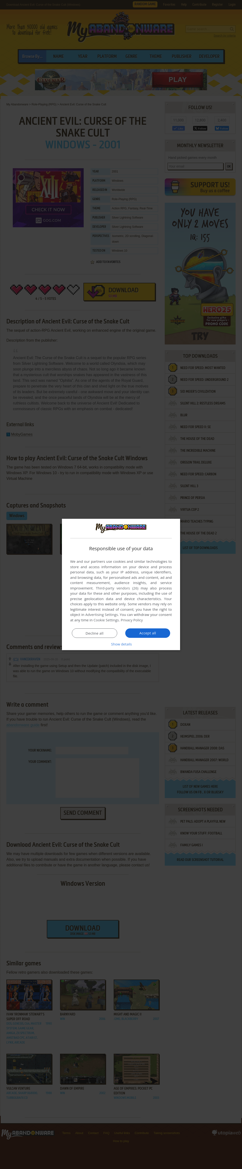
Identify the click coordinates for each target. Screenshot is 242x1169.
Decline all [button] (95, 633)
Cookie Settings (106, 620)
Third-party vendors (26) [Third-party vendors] (117, 588)
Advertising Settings (101, 614)
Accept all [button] (147, 633)
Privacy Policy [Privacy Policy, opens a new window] (132, 620)
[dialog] (121, 584)
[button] (121, 644)
